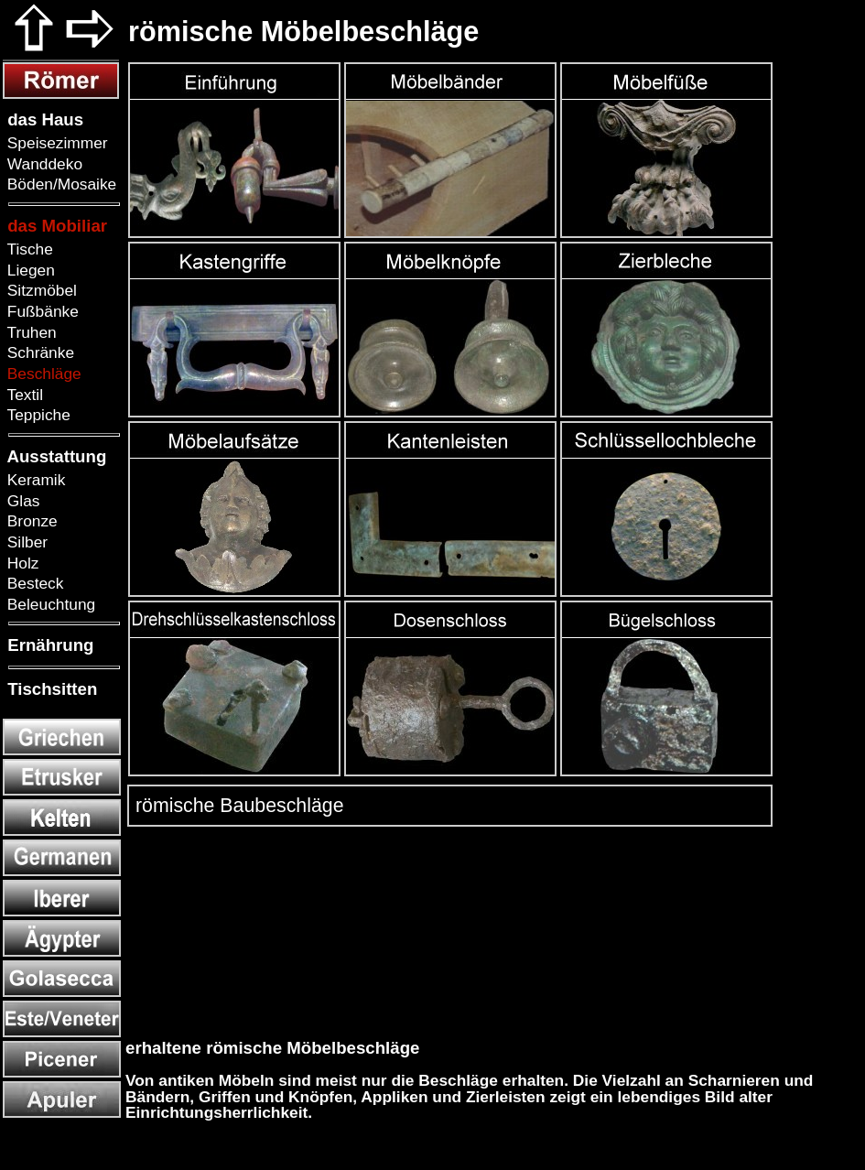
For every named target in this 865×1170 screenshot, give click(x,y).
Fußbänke (41, 311)
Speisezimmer (55, 143)
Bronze (30, 521)
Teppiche (36, 415)
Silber (25, 542)
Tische (28, 249)
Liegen (29, 270)
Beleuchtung (49, 604)
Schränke (38, 352)
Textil (23, 394)
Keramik (34, 480)
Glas (21, 501)
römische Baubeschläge (237, 806)
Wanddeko (42, 164)
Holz (20, 563)
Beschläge (42, 373)
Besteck (33, 583)
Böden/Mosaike (59, 184)
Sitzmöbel (40, 290)
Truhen (30, 332)
